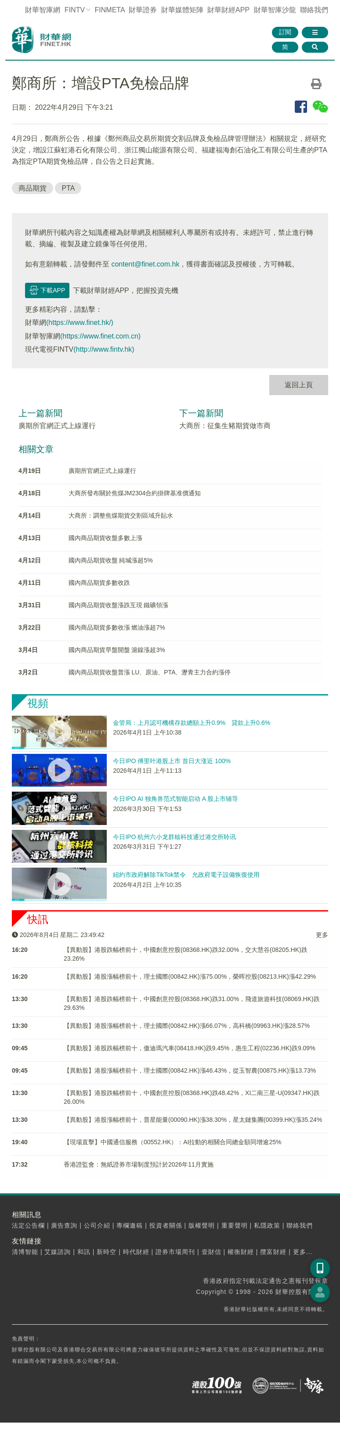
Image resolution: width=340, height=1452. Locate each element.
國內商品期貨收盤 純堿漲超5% (111, 560)
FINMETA (110, 10)
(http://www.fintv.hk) (103, 349)
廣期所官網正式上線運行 (57, 425)
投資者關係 (165, 1225)
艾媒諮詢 (57, 1251)
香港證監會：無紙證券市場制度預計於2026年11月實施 (138, 1164)
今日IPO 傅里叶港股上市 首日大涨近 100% (172, 760)
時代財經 (136, 1251)
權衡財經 (241, 1251)
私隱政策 (267, 1225)
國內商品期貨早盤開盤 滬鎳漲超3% (117, 649)
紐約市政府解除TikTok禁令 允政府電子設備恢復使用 (186, 874)
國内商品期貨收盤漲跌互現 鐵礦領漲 (119, 605)
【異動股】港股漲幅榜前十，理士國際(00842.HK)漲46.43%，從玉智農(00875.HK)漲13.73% (190, 1070)
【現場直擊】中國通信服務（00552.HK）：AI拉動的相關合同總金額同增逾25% (173, 1142)
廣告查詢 (64, 1225)
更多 (322, 934)
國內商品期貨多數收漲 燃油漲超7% (117, 627)
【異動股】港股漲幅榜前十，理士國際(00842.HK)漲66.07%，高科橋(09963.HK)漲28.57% (187, 1025)
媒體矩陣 (182, 10)
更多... (303, 1251)
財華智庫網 (42, 10)
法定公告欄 (28, 1225)
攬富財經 (273, 1251)
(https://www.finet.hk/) (79, 322)
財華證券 (143, 10)
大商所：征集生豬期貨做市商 (225, 425)
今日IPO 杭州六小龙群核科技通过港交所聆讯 (174, 836)
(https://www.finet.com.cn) (100, 336)
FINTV (75, 10)
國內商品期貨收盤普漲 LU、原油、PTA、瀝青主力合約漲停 (150, 672)
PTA (68, 188)
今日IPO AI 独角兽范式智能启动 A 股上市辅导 (175, 798)
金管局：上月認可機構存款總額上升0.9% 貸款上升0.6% (191, 722)
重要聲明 (234, 1225)
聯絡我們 (314, 10)
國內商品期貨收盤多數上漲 (105, 537)
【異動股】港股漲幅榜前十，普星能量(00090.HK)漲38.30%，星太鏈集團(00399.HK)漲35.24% (193, 1119)
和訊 (83, 1251)
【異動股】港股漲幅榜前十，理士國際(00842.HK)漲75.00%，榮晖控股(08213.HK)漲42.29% (190, 976)
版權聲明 (201, 1225)
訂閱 (285, 32)
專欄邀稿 (129, 1225)
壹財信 (211, 1251)
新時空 (106, 1251)
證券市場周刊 (175, 1251)
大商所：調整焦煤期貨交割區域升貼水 (121, 515)
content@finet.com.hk (145, 264)
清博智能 (25, 1251)
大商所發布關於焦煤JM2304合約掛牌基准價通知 (135, 493)
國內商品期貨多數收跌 (99, 582)
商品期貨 (32, 188)
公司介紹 (97, 1225)
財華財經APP (228, 10)
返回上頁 (299, 385)
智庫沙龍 (275, 10)
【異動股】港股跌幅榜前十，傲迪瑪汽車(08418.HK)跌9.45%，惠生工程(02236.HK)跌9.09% (189, 1048)
